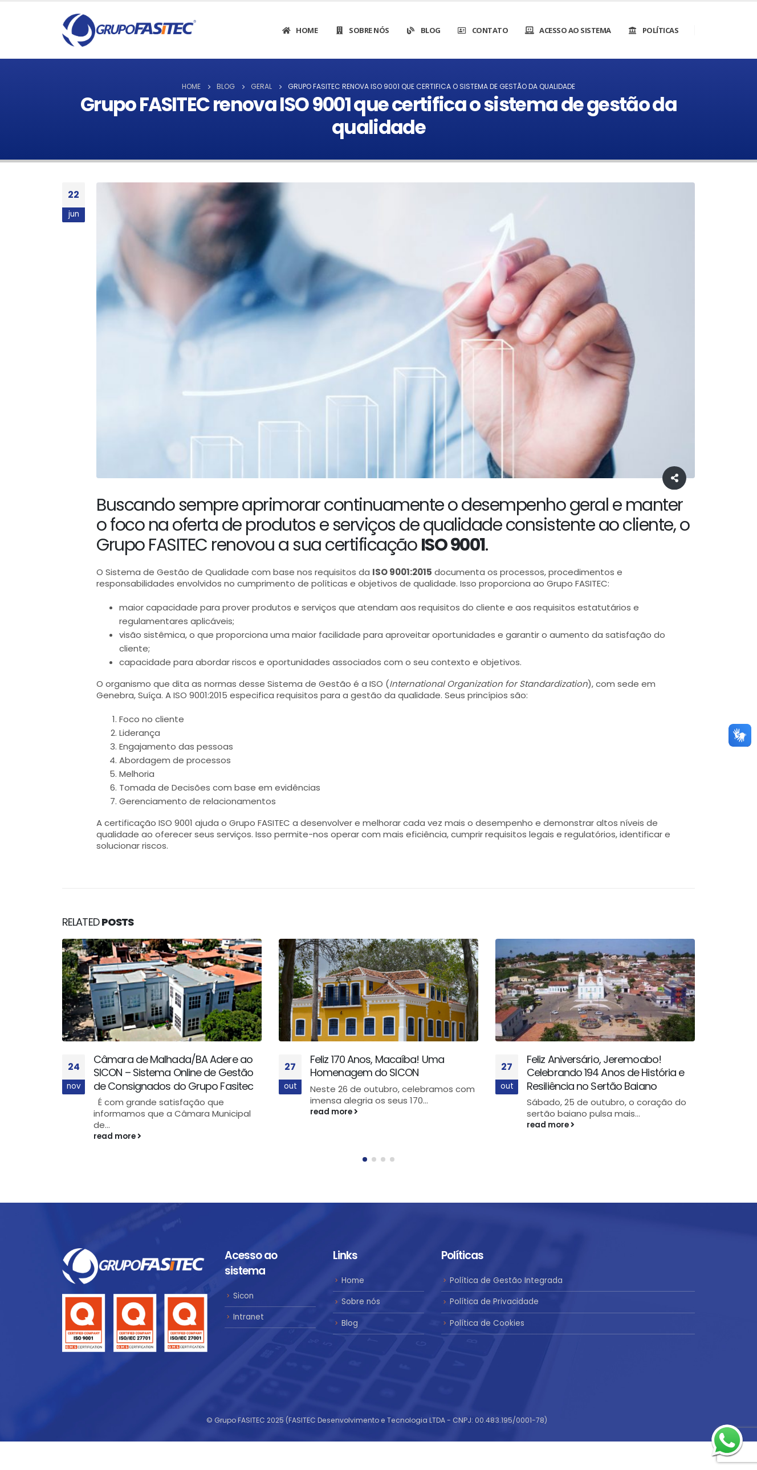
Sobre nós (361, 30)
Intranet (248, 1319)
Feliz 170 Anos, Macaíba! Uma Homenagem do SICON (377, 1066)
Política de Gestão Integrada (506, 1282)
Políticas (653, 30)
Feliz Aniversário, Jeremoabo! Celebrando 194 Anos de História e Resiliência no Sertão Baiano (605, 1072)
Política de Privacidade (494, 1304)
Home (299, 30)
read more (117, 1136)
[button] (364, 1162)
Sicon (243, 1298)
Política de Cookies (487, 1325)
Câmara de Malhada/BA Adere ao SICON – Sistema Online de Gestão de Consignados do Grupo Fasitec (173, 1072)
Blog (423, 30)
